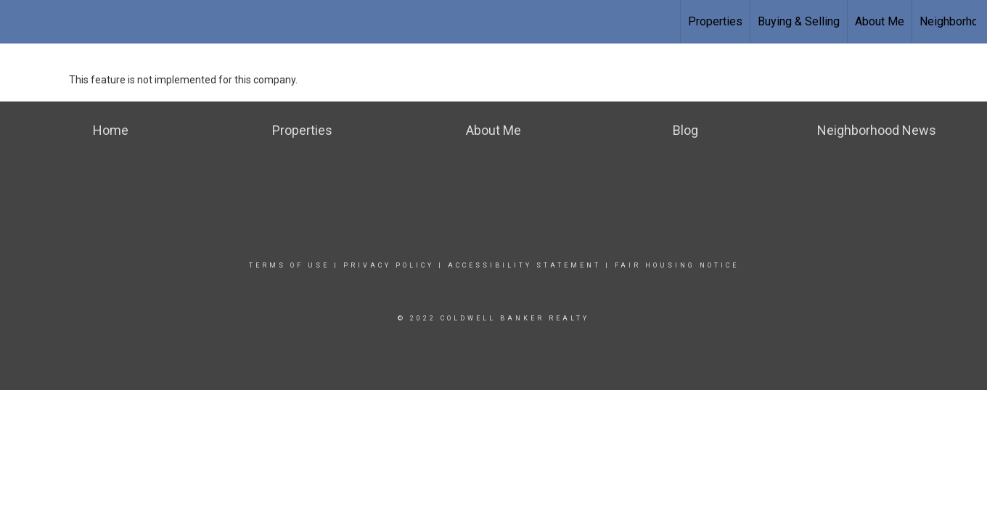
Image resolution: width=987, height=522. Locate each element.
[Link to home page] (18, 22)
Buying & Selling (799, 21)
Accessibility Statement (524, 265)
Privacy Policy (388, 265)
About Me (879, 21)
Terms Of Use (289, 265)
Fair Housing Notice (677, 265)
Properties (715, 21)
